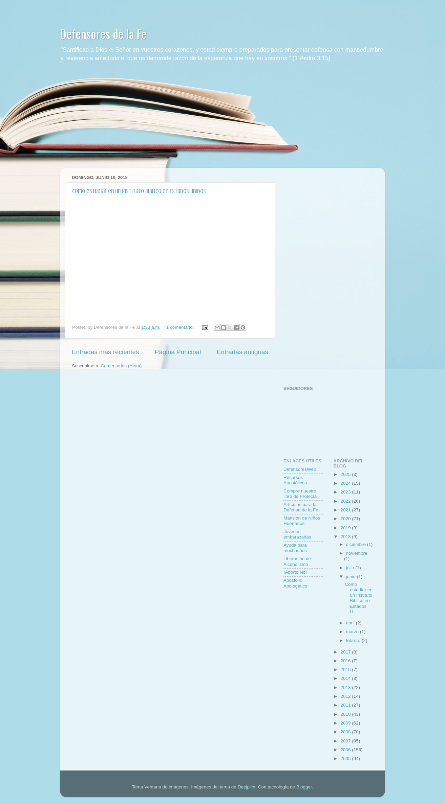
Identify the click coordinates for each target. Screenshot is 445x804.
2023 (346, 492)
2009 (346, 723)
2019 (346, 527)
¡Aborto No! (295, 572)
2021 (346, 509)
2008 (346, 731)
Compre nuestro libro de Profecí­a (300, 493)
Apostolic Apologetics (295, 583)
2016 (346, 660)
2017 (346, 651)
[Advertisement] (222, 120)
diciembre (356, 544)
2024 (346, 483)
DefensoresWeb (299, 469)
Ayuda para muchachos (295, 548)
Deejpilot (247, 786)
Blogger (304, 786)
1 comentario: (180, 327)
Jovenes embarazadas (297, 534)
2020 (346, 518)
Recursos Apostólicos (295, 480)
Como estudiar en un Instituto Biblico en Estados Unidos (139, 191)
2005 (346, 758)
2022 (346, 501)
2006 (346, 749)
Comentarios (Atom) (121, 365)
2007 (346, 740)
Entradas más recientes (105, 351)
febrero (354, 640)
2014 (346, 678)
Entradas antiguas (242, 351)
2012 (346, 696)
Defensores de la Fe (103, 33)
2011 (346, 705)
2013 (346, 687)
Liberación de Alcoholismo (297, 561)
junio (351, 576)
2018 (346, 536)
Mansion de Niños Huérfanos (301, 520)
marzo (353, 631)
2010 (346, 714)
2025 (346, 474)
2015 (346, 669)
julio (351, 567)
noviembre (356, 553)
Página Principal (178, 351)
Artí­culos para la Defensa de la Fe (300, 507)
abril (351, 622)
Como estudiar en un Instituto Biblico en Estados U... (359, 598)
